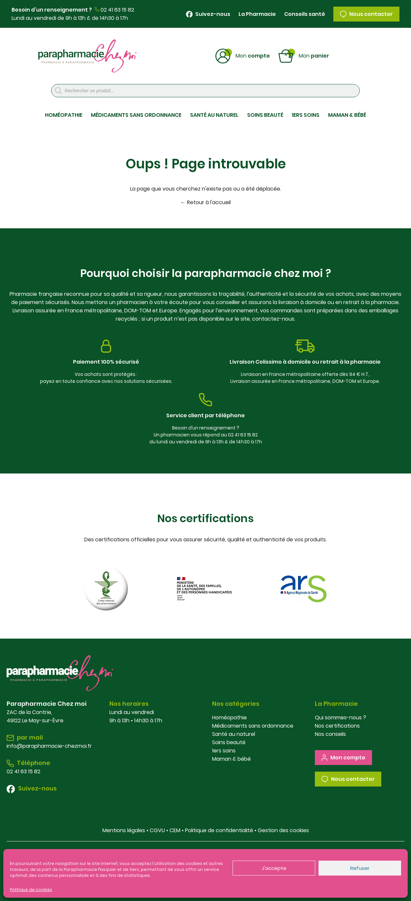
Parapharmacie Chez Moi (87, 56)
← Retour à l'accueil (205, 202)
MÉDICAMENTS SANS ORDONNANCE (136, 115)
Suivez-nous (208, 14)
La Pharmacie (257, 14)
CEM (174, 830)
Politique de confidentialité (219, 830)
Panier (314, 55)
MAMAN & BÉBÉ (347, 115)
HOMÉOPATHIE (63, 115)
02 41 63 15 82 (117, 10)
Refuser (359, 868)
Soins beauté (228, 742)
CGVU (157, 830)
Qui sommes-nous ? (340, 717)
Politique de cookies (31, 889)
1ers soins (224, 750)
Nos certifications (337, 726)
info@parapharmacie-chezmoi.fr (49, 746)
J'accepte (273, 868)
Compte (253, 55)
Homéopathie (229, 717)
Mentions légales (123, 830)
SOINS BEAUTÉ (265, 115)
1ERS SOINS (305, 115)
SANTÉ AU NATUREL (214, 115)
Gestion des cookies (283, 830)
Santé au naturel (233, 734)
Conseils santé (304, 14)
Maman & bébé (231, 759)
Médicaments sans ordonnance (252, 726)
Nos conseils (330, 734)
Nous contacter (366, 14)
